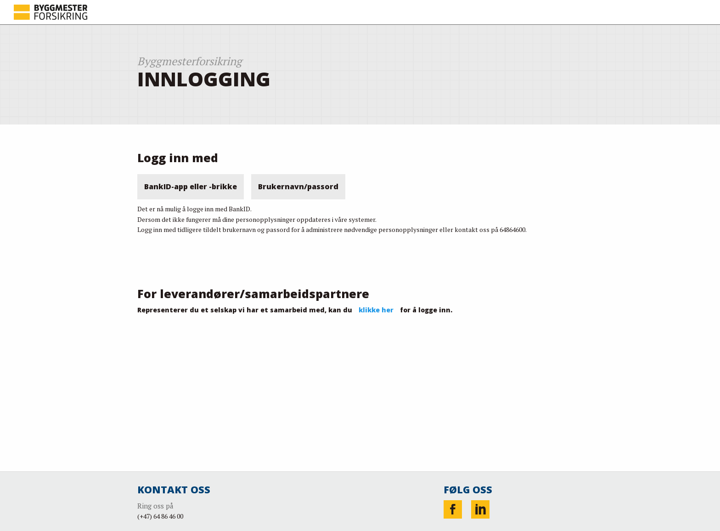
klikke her (376, 309)
